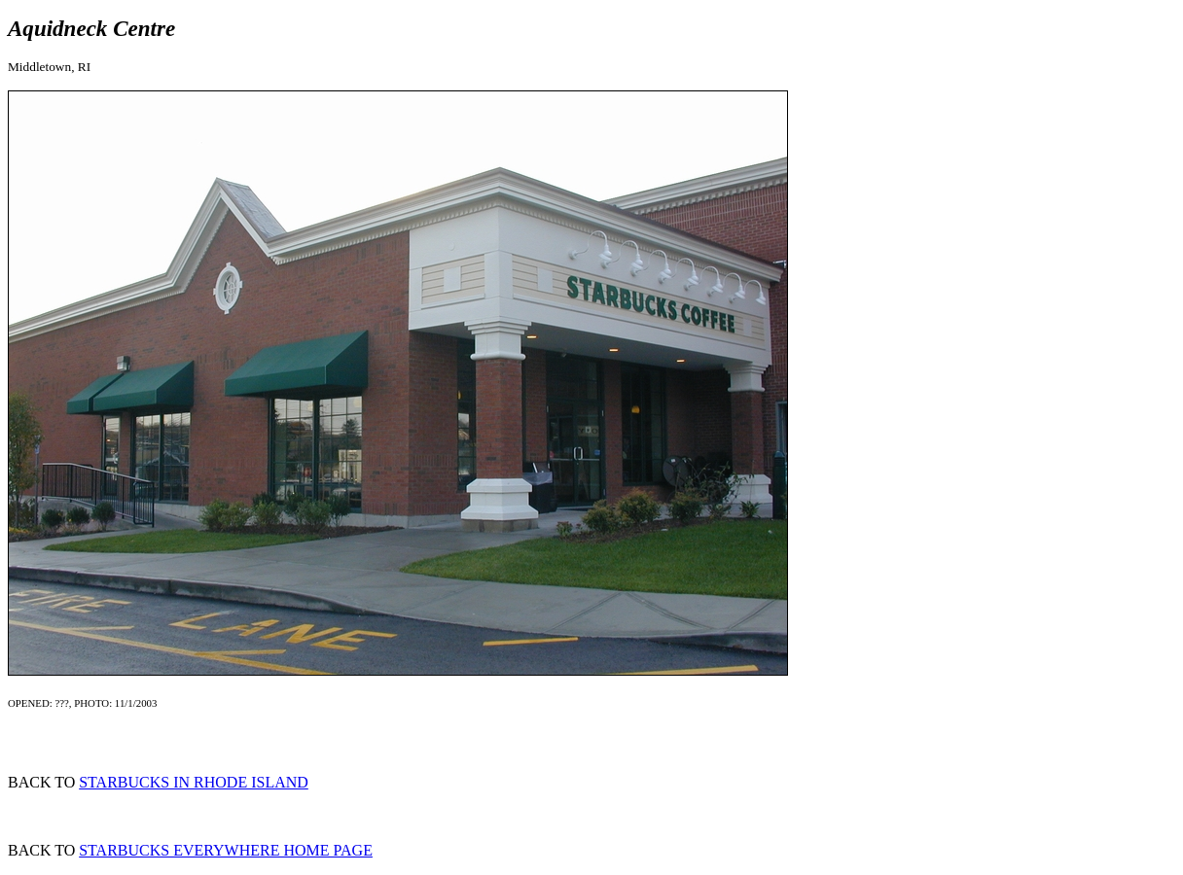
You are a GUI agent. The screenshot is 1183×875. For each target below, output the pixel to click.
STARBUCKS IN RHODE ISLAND (193, 782)
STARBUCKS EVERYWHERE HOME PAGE (226, 850)
